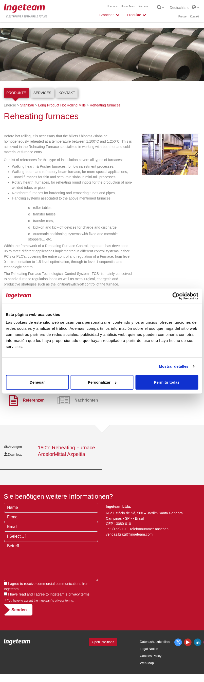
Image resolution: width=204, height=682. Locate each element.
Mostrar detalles (174, 366)
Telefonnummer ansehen (149, 529)
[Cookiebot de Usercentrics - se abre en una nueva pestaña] (176, 296)
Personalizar (102, 382)
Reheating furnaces (105, 105)
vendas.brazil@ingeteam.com (129, 534)
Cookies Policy (150, 656)
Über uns (112, 6)
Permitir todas (167, 382)
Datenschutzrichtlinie (155, 642)
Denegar (37, 382)
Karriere (143, 6)
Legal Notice (149, 649)
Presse (182, 16)
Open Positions (103, 642)
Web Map (147, 663)
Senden (19, 609)
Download (13, 454)
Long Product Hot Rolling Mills (62, 105)
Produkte (16, 93)
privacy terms (78, 594)
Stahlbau (27, 105)
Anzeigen (13, 447)
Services (42, 93)
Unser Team (128, 6)
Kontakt (194, 16)
